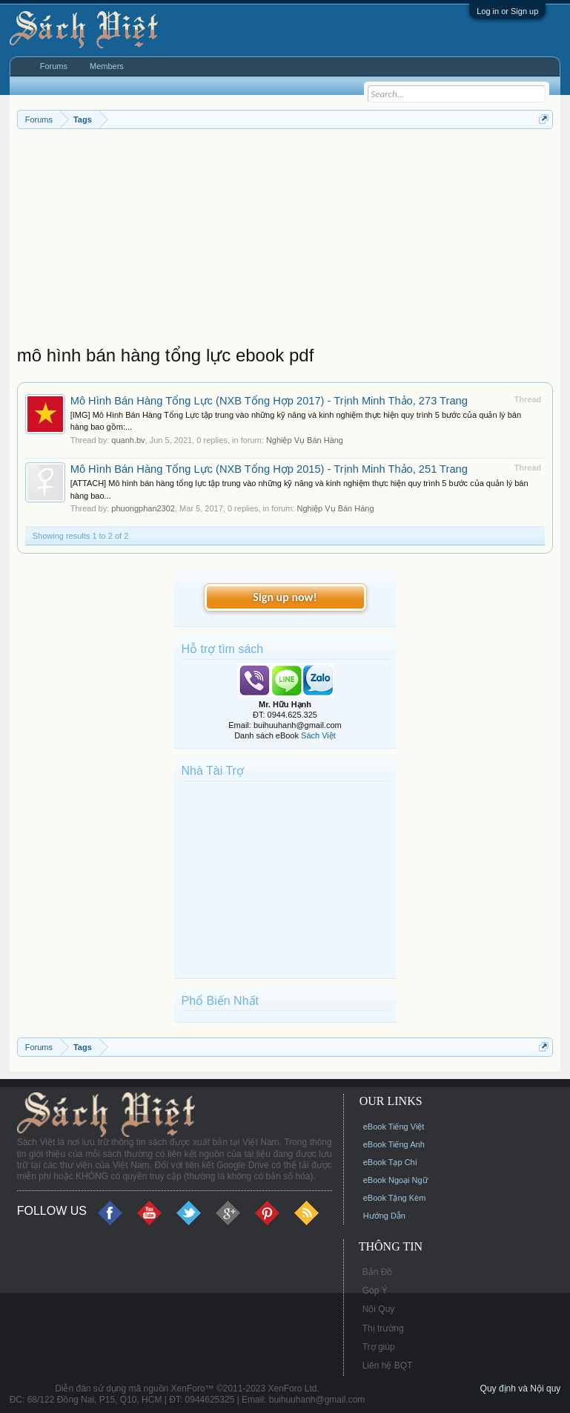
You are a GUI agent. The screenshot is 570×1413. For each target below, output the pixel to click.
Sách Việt (318, 735)
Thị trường (383, 1328)
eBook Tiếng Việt (394, 1126)
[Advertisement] (285, 240)
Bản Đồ (377, 1272)
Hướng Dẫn (384, 1215)
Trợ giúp (378, 1347)
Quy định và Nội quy (520, 1388)
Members (107, 66)
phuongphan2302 (143, 508)
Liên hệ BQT (387, 1365)
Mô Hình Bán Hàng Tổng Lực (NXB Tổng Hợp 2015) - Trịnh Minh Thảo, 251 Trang (269, 469)
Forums (53, 66)
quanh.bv (128, 440)
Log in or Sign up (507, 11)
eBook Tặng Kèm (394, 1197)
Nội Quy (378, 1309)
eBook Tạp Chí (390, 1162)
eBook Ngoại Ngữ (395, 1180)
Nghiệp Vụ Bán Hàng (304, 440)
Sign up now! (285, 597)
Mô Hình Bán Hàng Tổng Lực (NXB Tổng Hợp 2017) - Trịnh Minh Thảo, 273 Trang (269, 401)
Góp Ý (375, 1290)
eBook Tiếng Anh (394, 1144)
